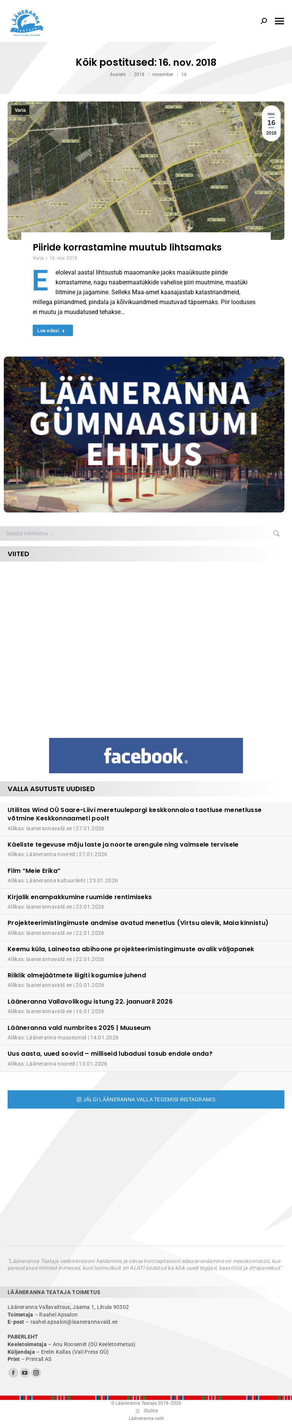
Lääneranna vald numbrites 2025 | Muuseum (79, 1027)
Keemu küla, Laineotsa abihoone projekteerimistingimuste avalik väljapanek (131, 949)
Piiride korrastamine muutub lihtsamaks (127, 247)
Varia (20, 110)
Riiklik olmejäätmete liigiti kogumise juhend (77, 975)
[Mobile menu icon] (279, 21)
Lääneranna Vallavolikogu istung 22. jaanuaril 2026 (90, 1001)
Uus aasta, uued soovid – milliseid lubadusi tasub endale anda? (110, 1053)
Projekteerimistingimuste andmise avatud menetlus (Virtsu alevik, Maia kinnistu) (138, 922)
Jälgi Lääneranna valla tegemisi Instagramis (146, 1099)
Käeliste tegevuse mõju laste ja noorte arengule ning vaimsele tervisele (123, 844)
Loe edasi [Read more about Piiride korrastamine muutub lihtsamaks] (51, 330)
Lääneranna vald (146, 1418)
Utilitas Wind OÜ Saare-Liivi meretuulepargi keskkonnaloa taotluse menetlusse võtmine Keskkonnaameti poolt (135, 814)
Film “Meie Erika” (34, 870)
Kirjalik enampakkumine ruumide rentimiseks (80, 897)
